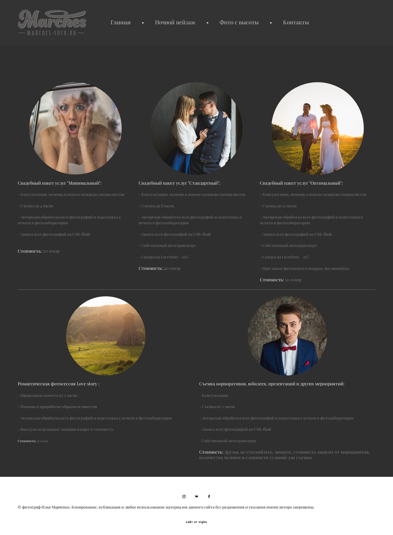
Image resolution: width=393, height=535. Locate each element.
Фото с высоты (239, 22)
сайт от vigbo (196, 522)
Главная (121, 22)
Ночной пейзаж (175, 22)
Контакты (296, 22)
